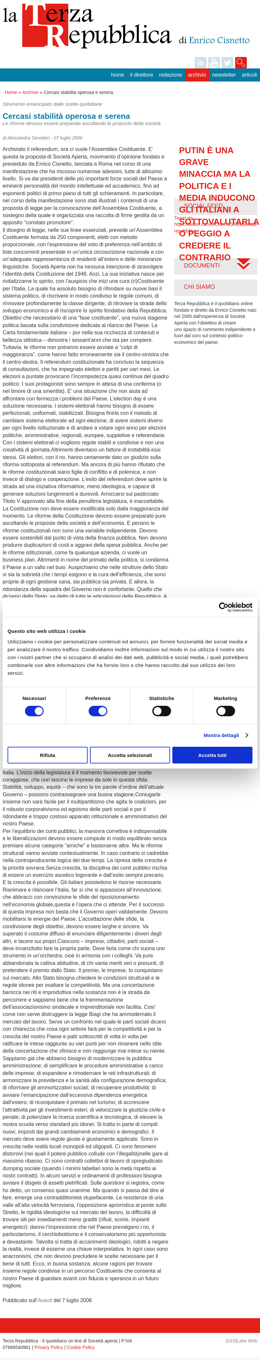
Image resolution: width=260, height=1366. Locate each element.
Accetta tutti (212, 755)
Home (117, 75)
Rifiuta (47, 755)
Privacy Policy (48, 1347)
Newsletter (224, 75)
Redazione (170, 75)
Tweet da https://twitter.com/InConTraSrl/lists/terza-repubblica (216, 224)
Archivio (197, 75)
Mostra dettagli (221, 735)
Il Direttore (141, 75)
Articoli (249, 75)
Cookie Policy (81, 1347)
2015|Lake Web (242, 1340)
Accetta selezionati (130, 755)
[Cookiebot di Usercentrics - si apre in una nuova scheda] (223, 607)
